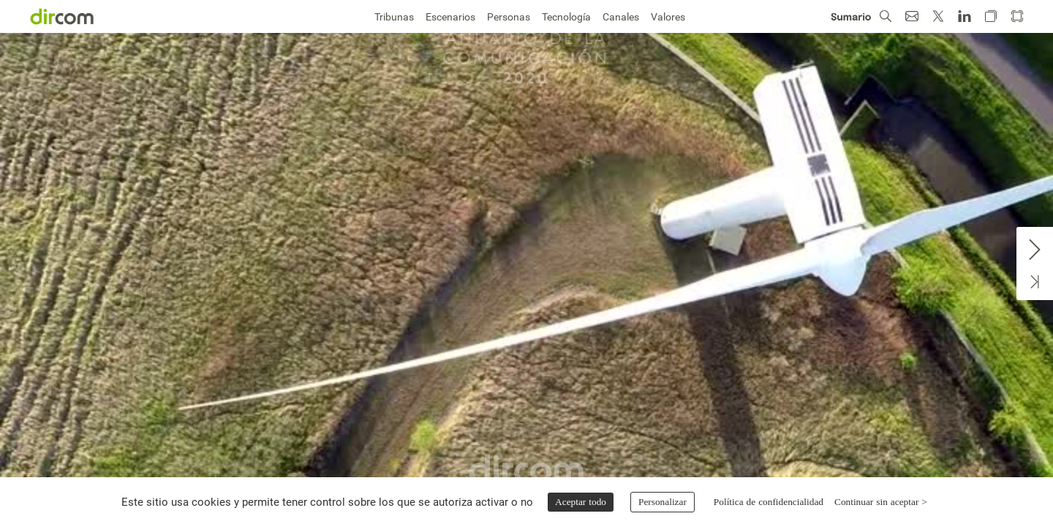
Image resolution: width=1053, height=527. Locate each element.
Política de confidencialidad (768, 501)
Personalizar (662, 501)
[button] (885, 16)
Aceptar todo (580, 501)
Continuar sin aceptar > (880, 501)
